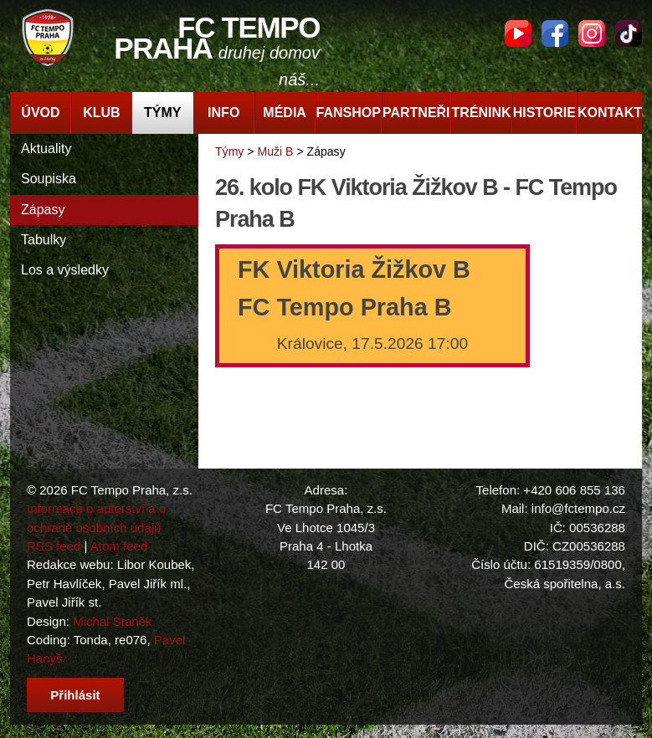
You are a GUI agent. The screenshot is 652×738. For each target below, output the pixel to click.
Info (223, 112)
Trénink (481, 112)
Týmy (162, 112)
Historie (544, 112)
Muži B (275, 151)
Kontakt (610, 112)
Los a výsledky (65, 270)
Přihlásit (75, 695)
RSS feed (53, 546)
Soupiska (48, 179)
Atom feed (119, 546)
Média (284, 112)
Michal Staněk (112, 621)
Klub (101, 112)
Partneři (416, 112)
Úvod (40, 112)
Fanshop (348, 112)
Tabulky (43, 240)
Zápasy (42, 209)
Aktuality (46, 148)
